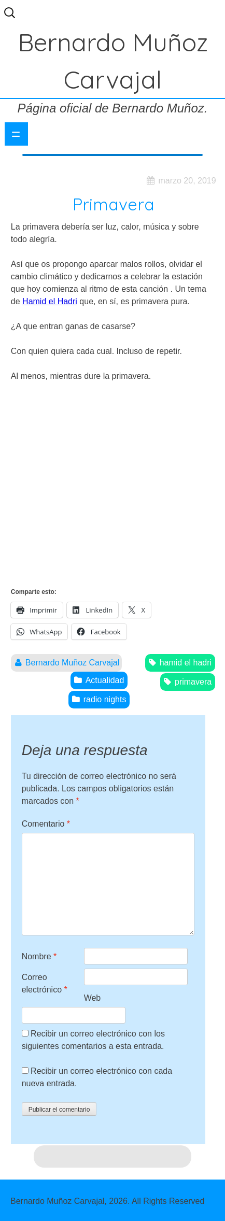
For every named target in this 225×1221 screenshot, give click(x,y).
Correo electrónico (44, 983)
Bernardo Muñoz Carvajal (72, 662)
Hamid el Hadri (49, 301)
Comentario (46, 823)
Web (92, 997)
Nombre (39, 956)
